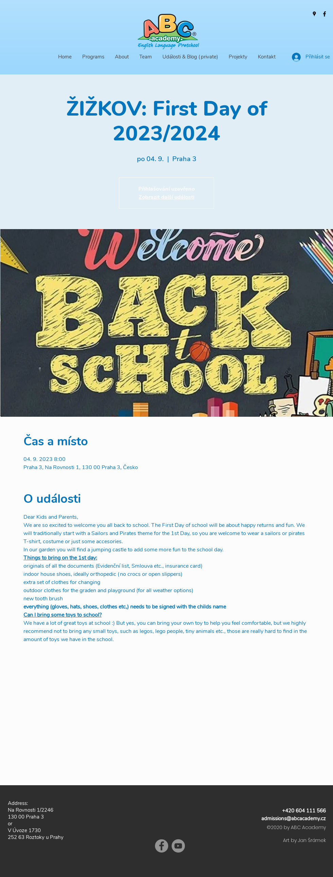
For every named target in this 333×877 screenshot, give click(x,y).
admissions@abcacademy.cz (293, 818)
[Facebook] (324, 14)
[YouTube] (178, 846)
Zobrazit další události (166, 197)
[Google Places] (314, 14)
